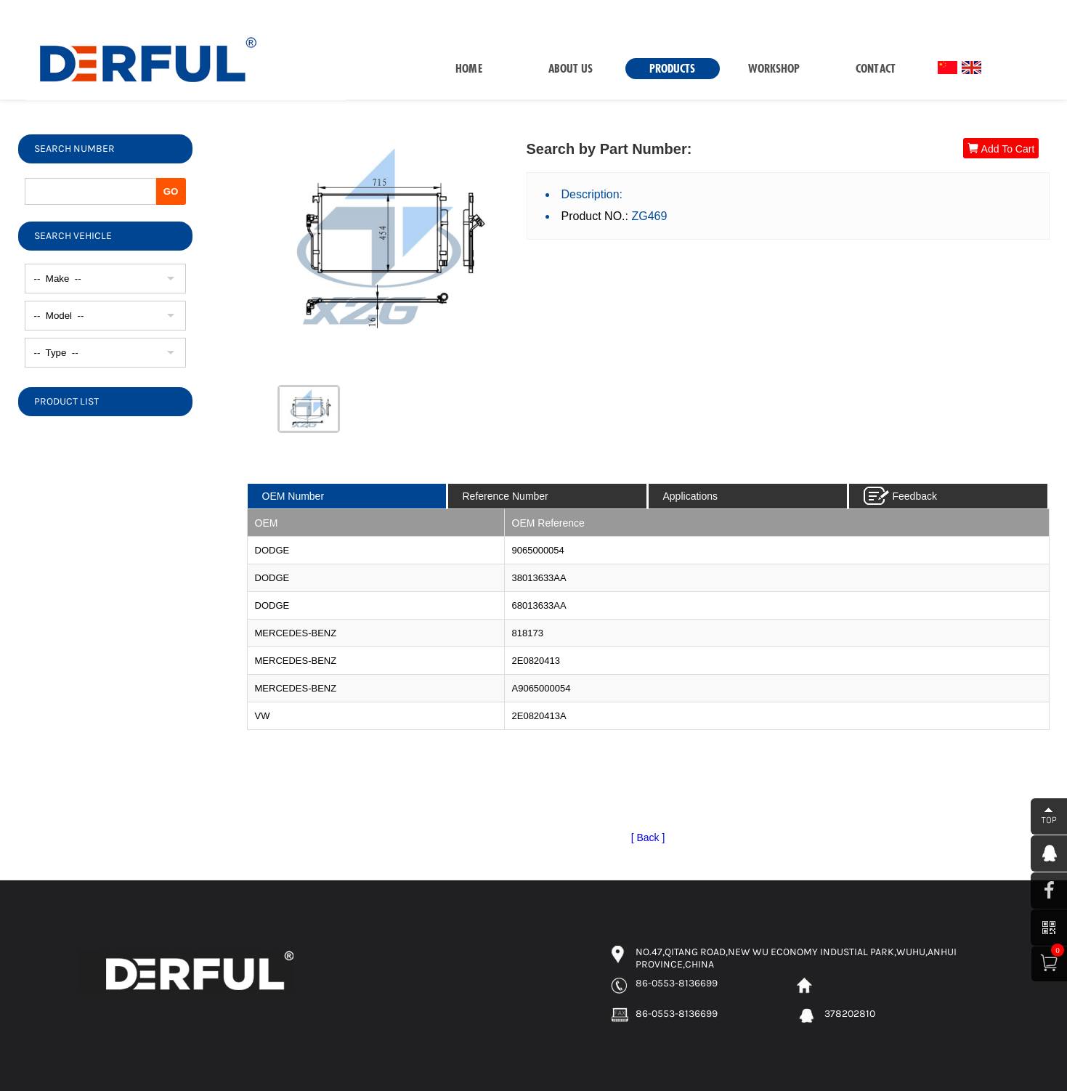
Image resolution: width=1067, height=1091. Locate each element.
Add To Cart (1001, 148)
